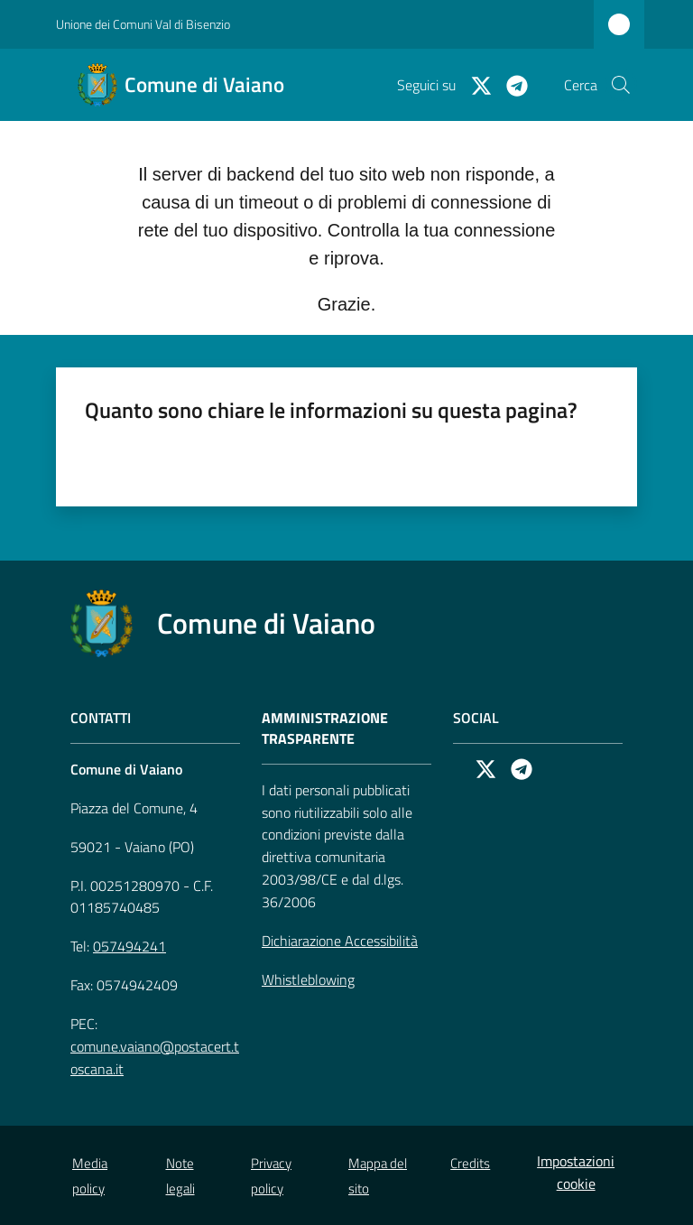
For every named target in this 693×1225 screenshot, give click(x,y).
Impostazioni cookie (575, 1172)
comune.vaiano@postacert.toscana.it (154, 1057)
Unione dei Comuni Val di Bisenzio (143, 23)
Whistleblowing (308, 979)
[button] (621, 85)
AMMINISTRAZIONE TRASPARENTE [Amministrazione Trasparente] (325, 728)
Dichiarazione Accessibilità (340, 940)
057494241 (129, 946)
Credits (470, 1163)
